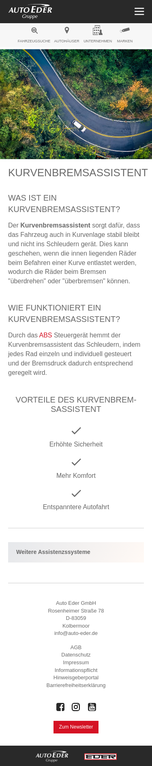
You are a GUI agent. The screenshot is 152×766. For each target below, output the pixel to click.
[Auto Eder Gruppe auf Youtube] (92, 707)
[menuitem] (34, 36)
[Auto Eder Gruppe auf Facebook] (60, 707)
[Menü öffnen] (138, 12)
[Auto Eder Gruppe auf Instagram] (76, 707)
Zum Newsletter (76, 727)
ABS (45, 335)
